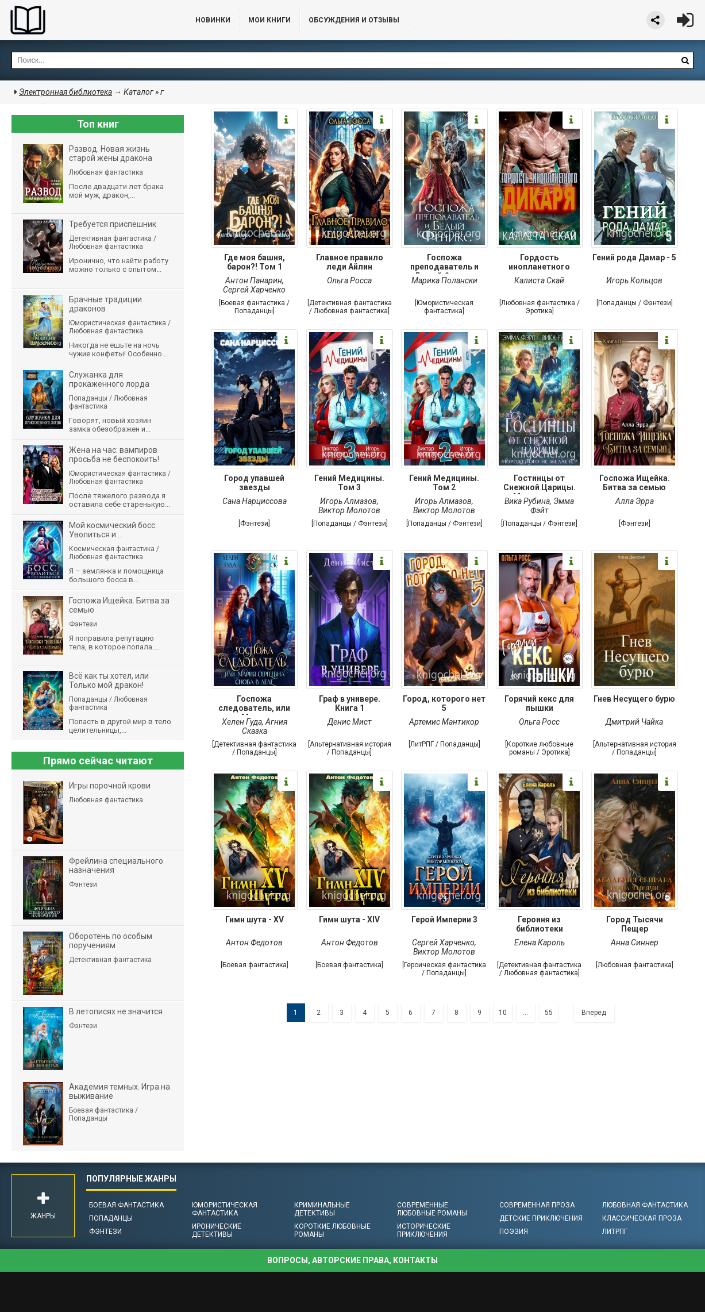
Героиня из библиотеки (539, 924)
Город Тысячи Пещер (634, 924)
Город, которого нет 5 (444, 703)
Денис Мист (350, 721)
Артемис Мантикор (444, 721)
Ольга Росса (349, 280)
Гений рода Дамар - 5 (634, 257)
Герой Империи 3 (444, 919)
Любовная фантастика (645, 1205)
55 (549, 1013)
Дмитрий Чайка (634, 721)
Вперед (593, 1013)
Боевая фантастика (126, 1205)
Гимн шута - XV (254, 919)
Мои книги (269, 20)
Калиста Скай (539, 280)
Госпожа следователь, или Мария (254, 704)
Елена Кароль (539, 942)
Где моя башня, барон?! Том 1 (254, 262)
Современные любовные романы (432, 1209)
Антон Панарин (253, 280)
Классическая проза (641, 1218)
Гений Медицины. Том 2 (444, 483)
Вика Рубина (527, 501)
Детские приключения (541, 1218)
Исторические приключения (423, 1230)
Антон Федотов (254, 942)
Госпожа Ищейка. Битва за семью (634, 483)
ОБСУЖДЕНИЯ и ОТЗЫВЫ (354, 20)
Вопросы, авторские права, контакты (352, 1260)
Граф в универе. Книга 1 (349, 703)
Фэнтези (105, 1232)
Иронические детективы (216, 1230)
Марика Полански (444, 280)
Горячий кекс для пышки (539, 703)
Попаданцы (111, 1218)
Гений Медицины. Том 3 (349, 483)
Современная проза (537, 1205)
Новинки (212, 20)
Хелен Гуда (242, 721)
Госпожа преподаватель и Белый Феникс (444, 263)
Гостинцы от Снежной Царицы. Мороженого (539, 484)
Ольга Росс (539, 721)
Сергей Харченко (254, 289)
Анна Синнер (634, 942)
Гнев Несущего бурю (634, 698)
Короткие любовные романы (332, 1230)
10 (503, 1013)
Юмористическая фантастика (224, 1209)
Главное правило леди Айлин (349, 262)
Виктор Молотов (349, 510)
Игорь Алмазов (348, 501)
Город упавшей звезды (254, 483)
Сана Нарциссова (254, 501)
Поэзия (513, 1232)
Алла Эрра (634, 501)
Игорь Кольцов (634, 280)
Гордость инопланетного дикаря (539, 263)
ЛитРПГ (614, 1232)
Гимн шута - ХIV (349, 919)
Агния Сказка (264, 726)
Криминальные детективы (322, 1209)
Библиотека (86, 20)
